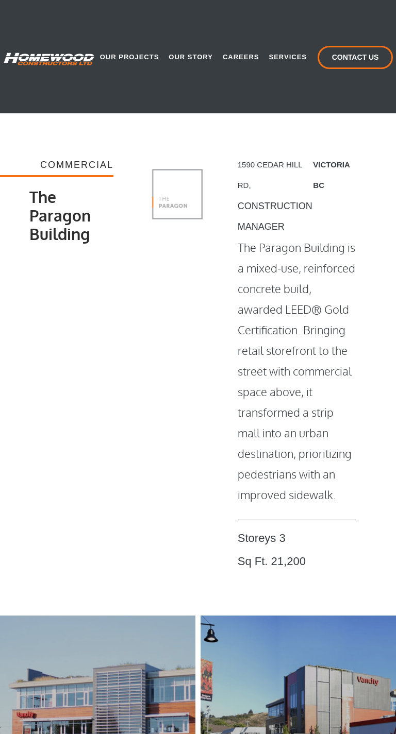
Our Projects (129, 57)
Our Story (191, 57)
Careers (241, 57)
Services (288, 57)
